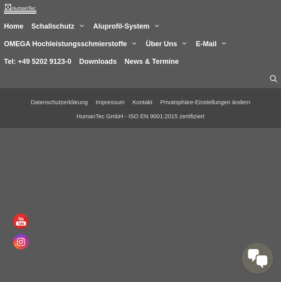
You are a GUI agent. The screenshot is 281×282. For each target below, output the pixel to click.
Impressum (109, 102)
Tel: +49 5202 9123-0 (37, 61)
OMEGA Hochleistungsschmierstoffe (73, 44)
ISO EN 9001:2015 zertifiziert (166, 116)
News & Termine (151, 61)
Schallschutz (60, 26)
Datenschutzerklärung (59, 102)
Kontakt (143, 102)
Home (13, 26)
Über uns (169, 44)
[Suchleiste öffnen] (273, 79)
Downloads (98, 61)
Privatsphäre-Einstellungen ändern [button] (205, 102)
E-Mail (213, 44)
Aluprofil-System (128, 26)
